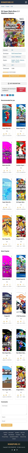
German (22, 60)
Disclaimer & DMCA (14, 436)
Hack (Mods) (11, 434)
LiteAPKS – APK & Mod (8, 432)
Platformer (18, 57)
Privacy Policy (5, 436)
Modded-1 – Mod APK (20, 432)
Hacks (7, 6)
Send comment (6, 425)
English (13, 60)
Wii (12, 6)
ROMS (5, 434)
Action (13, 57)
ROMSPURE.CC (7, 2)
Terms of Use (23, 436)
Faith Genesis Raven (16, 53)
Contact (14, 438)
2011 (12, 65)
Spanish (17, 62)
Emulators (18, 434)
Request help (21, 89)
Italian (13, 62)
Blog (23, 434)
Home (2, 6)
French (18, 60)
